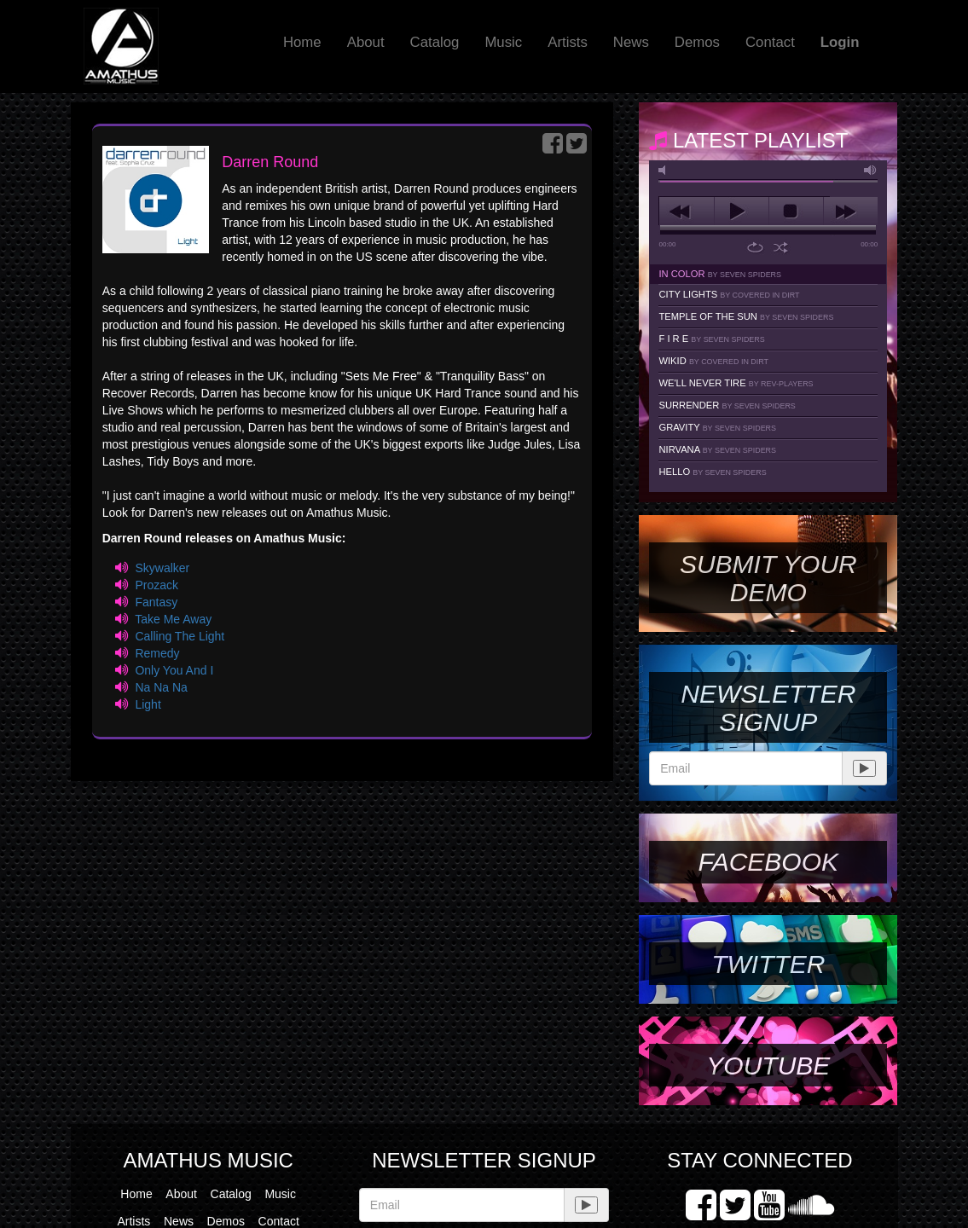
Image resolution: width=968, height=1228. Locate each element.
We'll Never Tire (735, 383)
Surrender (726, 405)
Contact (770, 42)
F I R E (711, 338)
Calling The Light (179, 636)
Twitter (768, 964)
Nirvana (717, 449)
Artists (568, 42)
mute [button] (665, 170)
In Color (719, 274)
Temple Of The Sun (745, 316)
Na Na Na (161, 687)
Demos (697, 42)
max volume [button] (871, 170)
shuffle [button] (780, 247)
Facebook (768, 862)
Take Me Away (173, 619)
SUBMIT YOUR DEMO (768, 578)
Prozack (156, 585)
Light (147, 704)
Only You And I (174, 670)
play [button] (741, 211)
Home (302, 42)
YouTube (768, 1065)
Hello (712, 471)
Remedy (157, 653)
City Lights (728, 294)
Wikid (713, 361)
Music (503, 42)
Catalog (435, 42)
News (631, 42)
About (366, 42)
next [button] (851, 211)
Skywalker (162, 568)
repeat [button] (755, 247)
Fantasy (156, 602)
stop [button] (796, 211)
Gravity (717, 427)
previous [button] (686, 211)
